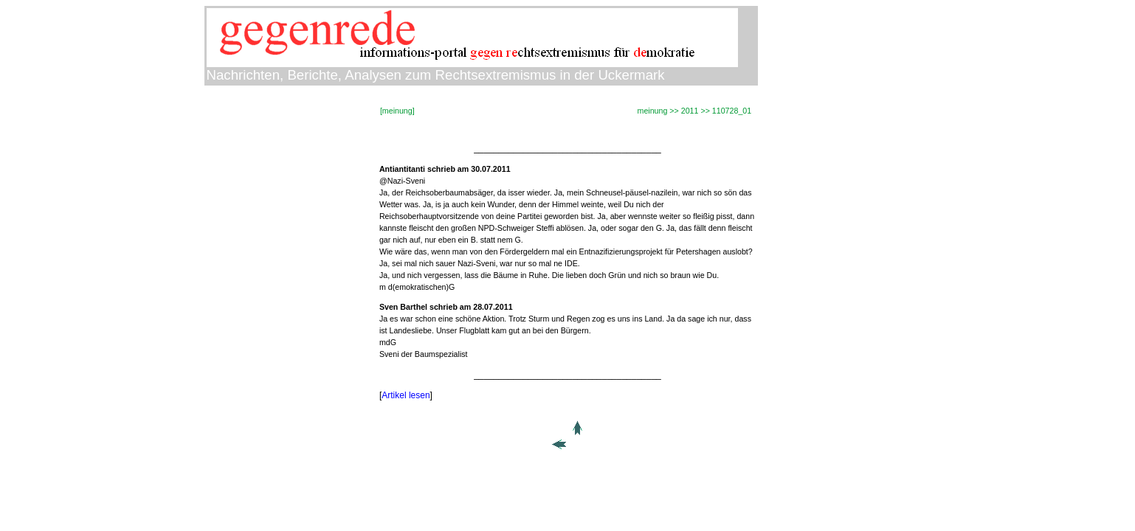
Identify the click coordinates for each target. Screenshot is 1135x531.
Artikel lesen (405, 395)
